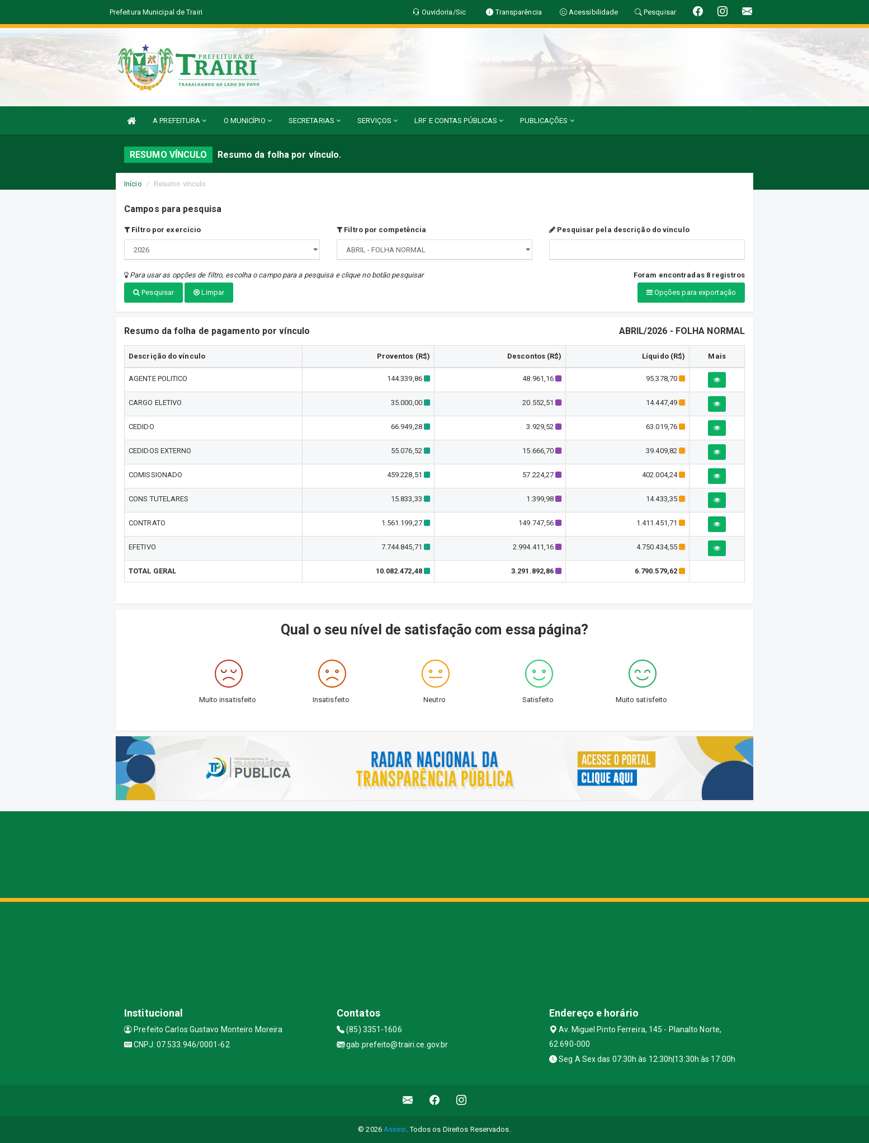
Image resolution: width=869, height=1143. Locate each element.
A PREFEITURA (179, 120)
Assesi (395, 1129)
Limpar (208, 292)
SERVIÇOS (377, 120)
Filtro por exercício (162, 229)
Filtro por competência (381, 229)
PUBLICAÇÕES (547, 120)
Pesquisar (153, 292)
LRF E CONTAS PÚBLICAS (458, 120)
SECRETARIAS (315, 120)
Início (133, 184)
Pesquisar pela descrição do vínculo (619, 229)
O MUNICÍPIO (248, 120)
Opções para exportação (691, 292)
